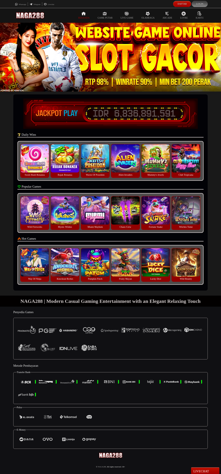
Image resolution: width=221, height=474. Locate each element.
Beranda (84, 15)
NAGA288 (102, 467)
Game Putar (105, 15)
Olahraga (148, 15)
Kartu (200, 15)
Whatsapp (20, 4)
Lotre (184, 15)
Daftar (182, 4)
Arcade (167, 15)
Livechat (49, 4)
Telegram (35, 4)
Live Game (126, 15)
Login (199, 4)
